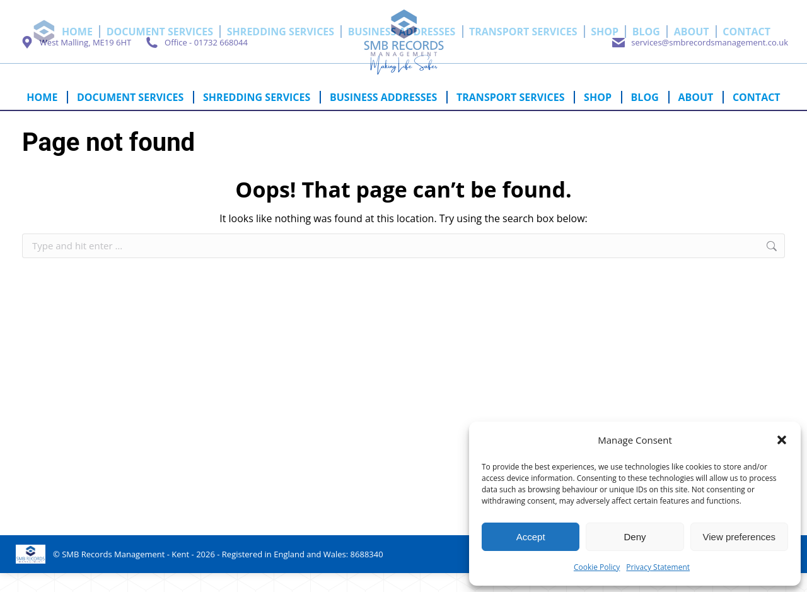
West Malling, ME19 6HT (75, 61)
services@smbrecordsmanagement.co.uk (699, 61)
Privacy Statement (658, 567)
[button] (781, 440)
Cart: (728, 9)
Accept (530, 536)
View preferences (739, 536)
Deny (635, 536)
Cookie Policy (597, 567)
